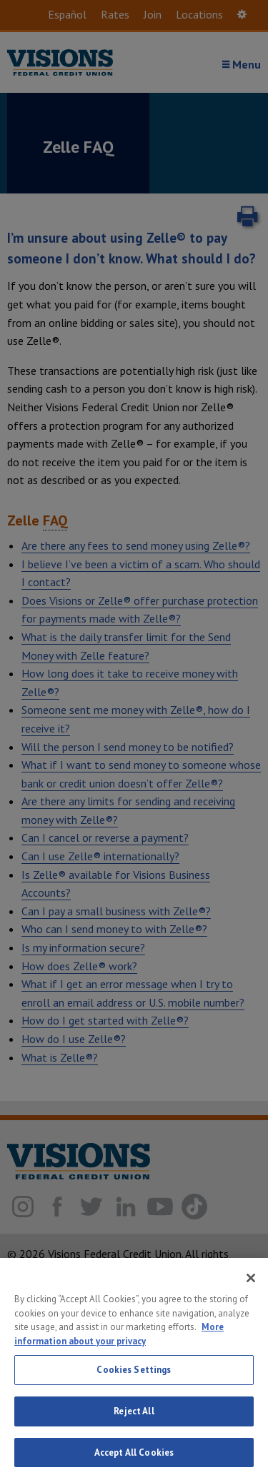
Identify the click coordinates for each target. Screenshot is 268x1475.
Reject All (134, 1420)
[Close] (251, 1287)
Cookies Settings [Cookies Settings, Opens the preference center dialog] (133, 1379)
